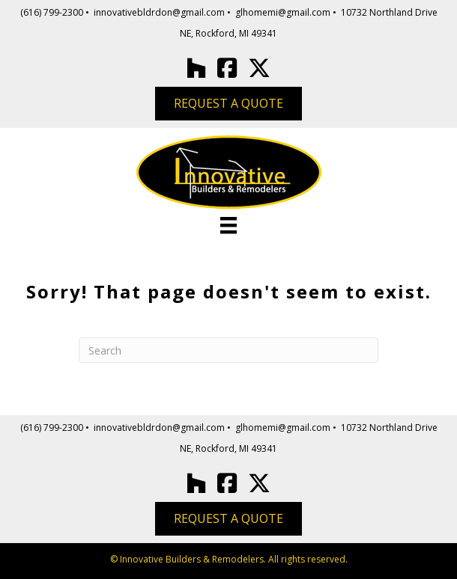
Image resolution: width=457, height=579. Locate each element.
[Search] (228, 350)
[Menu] (228, 225)
